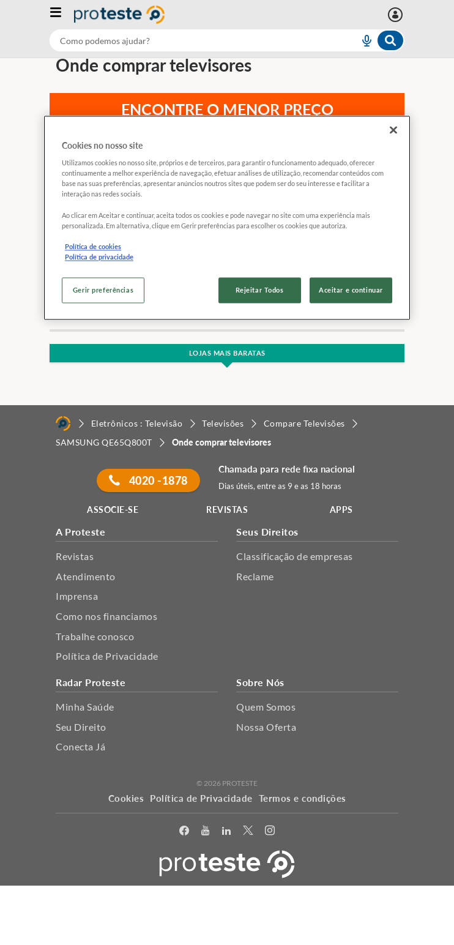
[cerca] (190, 40)
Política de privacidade (99, 257)
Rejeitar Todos (260, 290)
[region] (227, 217)
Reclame (255, 576)
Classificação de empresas (294, 556)
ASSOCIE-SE (112, 509)
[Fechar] (393, 129)
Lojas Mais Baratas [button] (227, 353)
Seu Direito (81, 727)
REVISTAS (227, 509)
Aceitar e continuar (351, 290)
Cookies (126, 798)
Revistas (75, 556)
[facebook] (184, 833)
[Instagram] (270, 833)
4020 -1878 (148, 480)
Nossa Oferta (266, 727)
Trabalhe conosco (95, 636)
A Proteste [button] (80, 531)
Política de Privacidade (107, 656)
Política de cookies (93, 246)
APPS (341, 509)
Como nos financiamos (106, 616)
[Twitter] (248, 833)
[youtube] (205, 833)
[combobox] (227, 40)
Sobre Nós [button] (260, 682)
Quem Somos (266, 706)
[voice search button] (361, 40)
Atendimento (86, 576)
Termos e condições (302, 798)
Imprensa (77, 596)
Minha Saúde (85, 706)
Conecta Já (80, 746)
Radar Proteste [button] (90, 682)
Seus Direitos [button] (267, 531)
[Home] (63, 423)
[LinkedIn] (226, 833)
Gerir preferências (103, 290)
